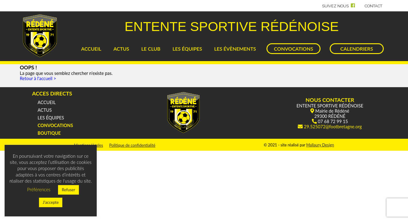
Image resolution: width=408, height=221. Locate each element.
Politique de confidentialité (132, 145)
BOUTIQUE (49, 133)
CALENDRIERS (356, 49)
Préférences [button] (38, 189)
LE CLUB (150, 49)
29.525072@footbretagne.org (333, 126)
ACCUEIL (91, 49)
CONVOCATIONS (293, 49)
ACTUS (121, 49)
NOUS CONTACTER (329, 100)
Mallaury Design (320, 144)
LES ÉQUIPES (187, 49)
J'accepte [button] (51, 202)
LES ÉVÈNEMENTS (235, 49)
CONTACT (373, 6)
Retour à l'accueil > (38, 78)
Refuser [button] (68, 189)
